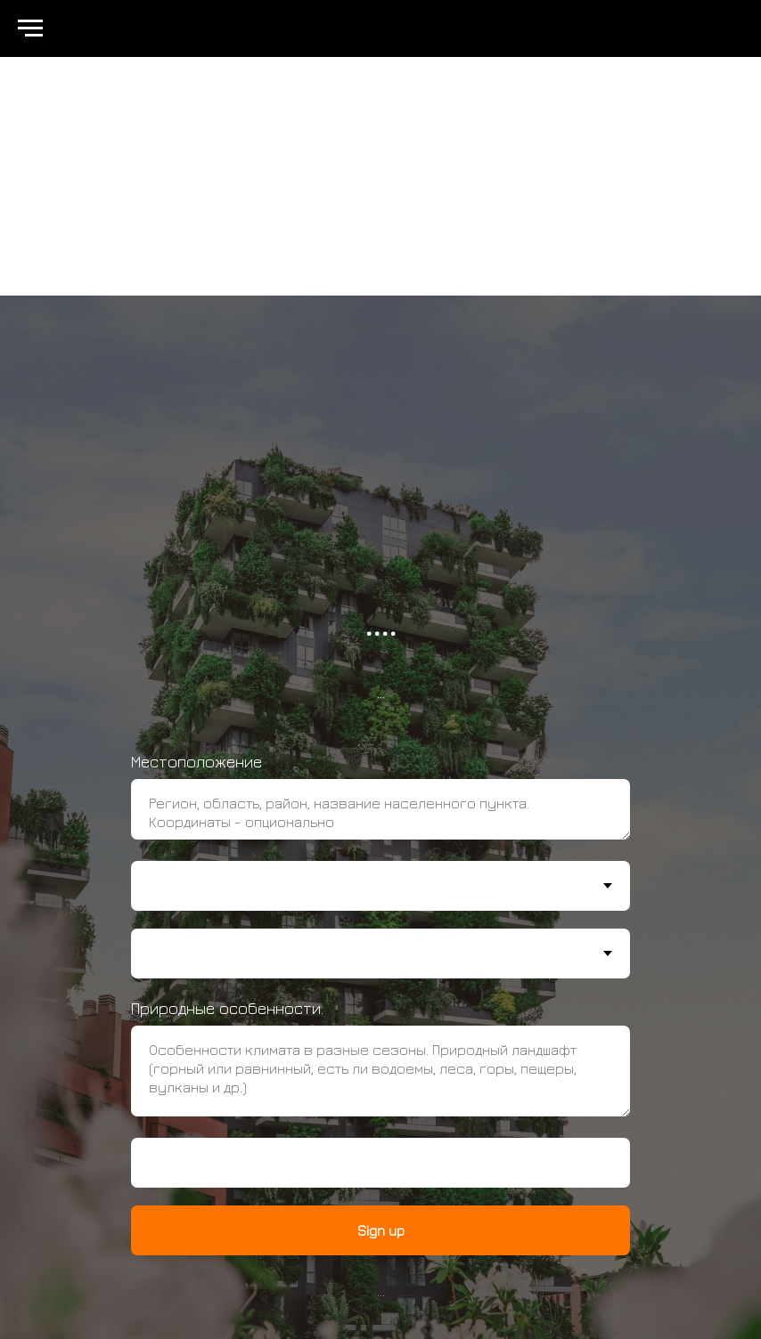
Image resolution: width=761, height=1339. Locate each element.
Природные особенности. (227, 1008)
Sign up (381, 1230)
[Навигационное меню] (30, 28)
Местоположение (196, 761)
